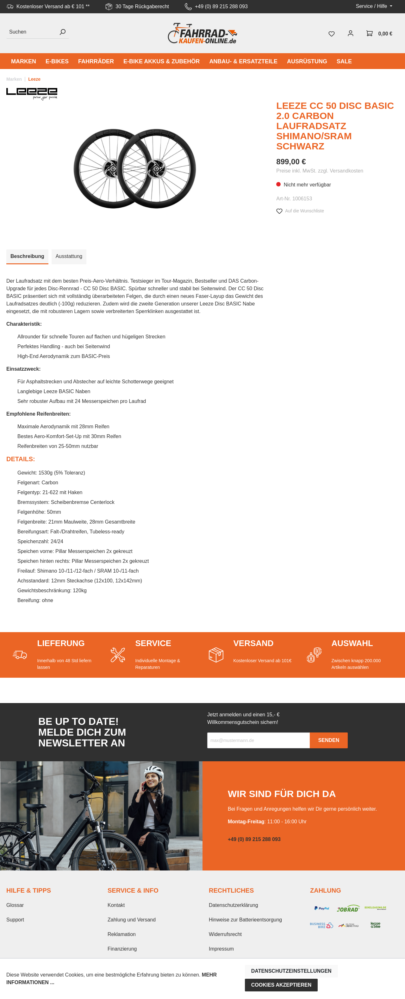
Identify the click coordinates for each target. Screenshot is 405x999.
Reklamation (122, 934)
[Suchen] (31, 32)
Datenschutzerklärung (233, 905)
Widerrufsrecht (225, 934)
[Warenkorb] (379, 33)
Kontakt (116, 905)
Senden (329, 740)
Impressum (221, 949)
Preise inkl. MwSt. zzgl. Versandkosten (319, 170)
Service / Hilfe (372, 6)
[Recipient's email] (258, 740)
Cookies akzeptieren (281, 985)
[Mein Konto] (350, 33)
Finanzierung (122, 949)
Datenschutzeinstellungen (291, 971)
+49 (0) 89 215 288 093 (221, 6)
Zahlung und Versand (132, 919)
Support (15, 919)
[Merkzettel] (331, 33)
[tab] (27, 256)
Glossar (15, 905)
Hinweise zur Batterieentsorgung (245, 919)
